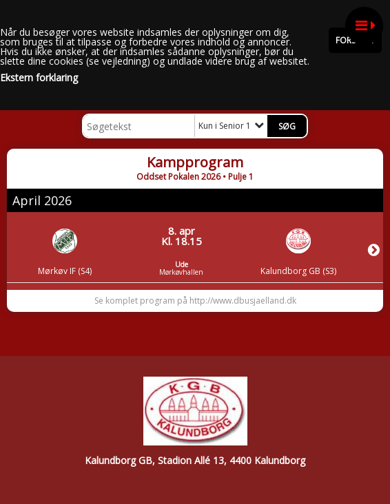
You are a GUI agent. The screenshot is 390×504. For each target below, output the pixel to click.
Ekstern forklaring (39, 78)
